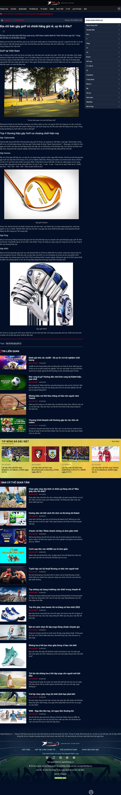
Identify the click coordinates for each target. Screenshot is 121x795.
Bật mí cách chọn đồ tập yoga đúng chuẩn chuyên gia (54, 627)
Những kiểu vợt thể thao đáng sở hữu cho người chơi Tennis (54, 397)
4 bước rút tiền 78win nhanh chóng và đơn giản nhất (53, 531)
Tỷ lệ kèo (43, 9)
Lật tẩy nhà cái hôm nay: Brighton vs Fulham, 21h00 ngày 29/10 (15, 470)
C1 (87, 48)
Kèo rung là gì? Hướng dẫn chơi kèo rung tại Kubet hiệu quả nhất (55, 378)
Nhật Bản (89, 102)
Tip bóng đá (33, 9)
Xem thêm (115, 441)
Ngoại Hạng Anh (91, 25)
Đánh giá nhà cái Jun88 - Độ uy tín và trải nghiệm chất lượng (54, 358)
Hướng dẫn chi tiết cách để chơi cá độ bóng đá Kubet (54, 513)
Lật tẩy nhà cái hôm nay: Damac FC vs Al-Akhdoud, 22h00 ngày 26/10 (105, 470)
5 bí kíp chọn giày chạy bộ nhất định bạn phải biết (52, 694)
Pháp (88, 43)
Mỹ (87, 88)
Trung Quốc (90, 79)
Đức (87, 34)
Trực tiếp (59, 9)
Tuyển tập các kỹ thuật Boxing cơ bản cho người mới (54, 568)
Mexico (88, 84)
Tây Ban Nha (90, 30)
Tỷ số (68, 9)
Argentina (89, 75)
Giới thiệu (26, 750)
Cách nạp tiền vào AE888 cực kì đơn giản (48, 549)
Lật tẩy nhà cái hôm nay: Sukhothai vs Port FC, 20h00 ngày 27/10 (74, 470)
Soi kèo (13, 9)
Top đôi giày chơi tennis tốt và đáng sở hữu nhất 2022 (54, 607)
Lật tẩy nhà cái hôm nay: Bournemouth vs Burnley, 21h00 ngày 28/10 (45, 470)
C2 (87, 52)
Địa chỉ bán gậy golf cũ (13, 343)
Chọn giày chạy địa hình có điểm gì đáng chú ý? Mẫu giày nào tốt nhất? (54, 490)
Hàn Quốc (89, 97)
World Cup (89, 106)
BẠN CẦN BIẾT (19, 20)
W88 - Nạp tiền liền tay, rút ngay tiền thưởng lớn (51, 711)
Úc (87, 70)
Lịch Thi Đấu (76, 9)
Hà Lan (88, 93)
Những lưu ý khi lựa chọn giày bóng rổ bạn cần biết (53, 645)
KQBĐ (52, 9)
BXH (85, 9)
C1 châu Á (89, 66)
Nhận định (23, 9)
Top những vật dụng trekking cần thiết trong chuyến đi (55, 589)
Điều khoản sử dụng (68, 750)
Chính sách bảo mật (90, 750)
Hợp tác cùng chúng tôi (45, 750)
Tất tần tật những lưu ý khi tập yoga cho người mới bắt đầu (54, 674)
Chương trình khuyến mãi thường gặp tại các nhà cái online (53, 421)
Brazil (88, 57)
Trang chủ (4, 9)
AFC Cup (89, 61)
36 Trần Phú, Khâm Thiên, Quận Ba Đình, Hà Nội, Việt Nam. (63, 770)
